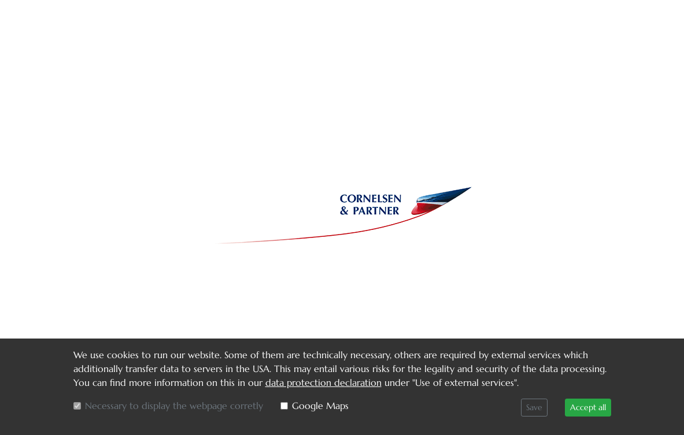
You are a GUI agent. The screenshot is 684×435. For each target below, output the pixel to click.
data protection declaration (323, 382)
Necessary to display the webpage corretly (174, 405)
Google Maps (320, 405)
